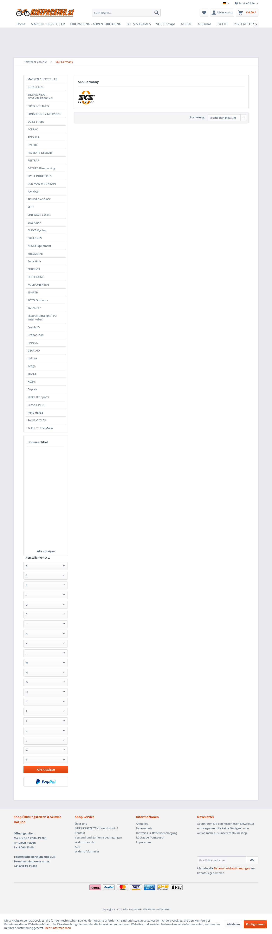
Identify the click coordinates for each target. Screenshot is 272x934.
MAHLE (32, 374)
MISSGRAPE (35, 253)
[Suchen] (156, 12)
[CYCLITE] (222, 24)
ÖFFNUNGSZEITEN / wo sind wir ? (96, 828)
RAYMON (33, 191)
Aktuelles (142, 823)
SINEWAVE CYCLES (39, 215)
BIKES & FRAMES (38, 106)
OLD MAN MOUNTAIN (42, 184)
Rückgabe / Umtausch (150, 837)
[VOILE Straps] (165, 24)
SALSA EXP (34, 222)
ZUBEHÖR (34, 269)
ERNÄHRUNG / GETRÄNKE (44, 114)
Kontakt (80, 833)
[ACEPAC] (186, 24)
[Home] (21, 24)
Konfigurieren (255, 924)
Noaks (32, 381)
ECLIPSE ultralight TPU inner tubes (42, 317)
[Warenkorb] (247, 12)
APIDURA (33, 137)
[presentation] (226, 846)
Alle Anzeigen (46, 769)
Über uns (81, 823)
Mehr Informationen (58, 928)
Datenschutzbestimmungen (232, 868)
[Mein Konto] (222, 12)
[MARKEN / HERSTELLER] (48, 24)
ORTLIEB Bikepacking (41, 168)
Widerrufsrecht (85, 842)
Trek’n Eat (34, 308)
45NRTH (33, 292)
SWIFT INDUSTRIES (40, 176)
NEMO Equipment (39, 246)
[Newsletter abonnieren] (252, 860)
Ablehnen (233, 924)
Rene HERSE (35, 412)
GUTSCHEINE (36, 87)
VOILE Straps (36, 121)
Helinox (32, 358)
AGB (77, 847)
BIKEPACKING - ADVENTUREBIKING (40, 96)
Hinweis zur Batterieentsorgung (156, 833)
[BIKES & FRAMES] (138, 24)
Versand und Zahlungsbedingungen (98, 837)
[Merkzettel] (204, 12)
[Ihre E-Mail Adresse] (221, 860)
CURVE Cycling (37, 230)
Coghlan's (34, 327)
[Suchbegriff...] (126, 12)
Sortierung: (197, 117)
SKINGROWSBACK (39, 199)
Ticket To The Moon (40, 428)
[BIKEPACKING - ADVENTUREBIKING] (96, 24)
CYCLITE (33, 145)
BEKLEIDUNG (36, 277)
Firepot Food (36, 335)
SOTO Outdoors (38, 300)
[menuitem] (126, 12)
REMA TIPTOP (36, 405)
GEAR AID (34, 350)
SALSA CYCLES (37, 420)
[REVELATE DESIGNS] (248, 24)
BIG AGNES (35, 238)
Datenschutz (144, 828)
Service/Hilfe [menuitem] (245, 3)
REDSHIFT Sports (38, 397)
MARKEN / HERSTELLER (42, 79)
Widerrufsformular (87, 851)
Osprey (32, 389)
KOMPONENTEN (38, 284)
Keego (32, 366)
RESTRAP (33, 160)
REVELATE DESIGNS (40, 153)
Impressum (143, 842)
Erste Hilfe (34, 261)
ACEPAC (33, 129)
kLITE (31, 207)
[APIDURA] (204, 24)
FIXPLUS (33, 343)
